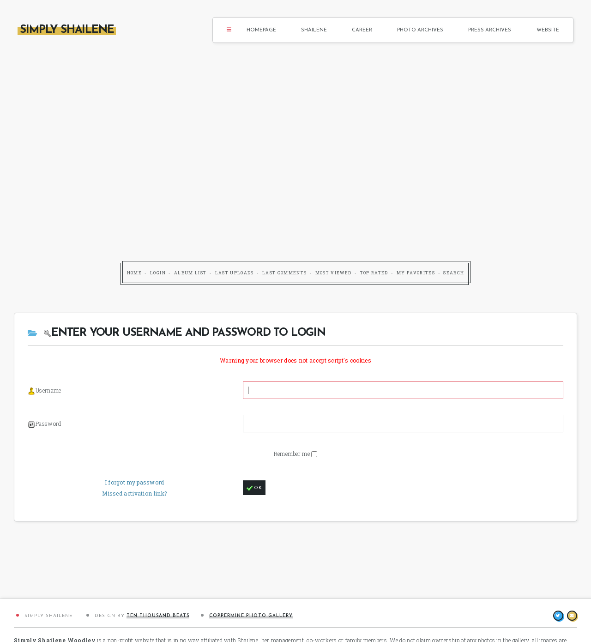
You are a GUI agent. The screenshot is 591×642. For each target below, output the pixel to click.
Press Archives (489, 30)
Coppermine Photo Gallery (251, 615)
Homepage (261, 30)
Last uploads (234, 272)
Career (362, 30)
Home (134, 272)
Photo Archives (420, 30)
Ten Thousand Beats (158, 615)
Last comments (284, 272)
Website (548, 30)
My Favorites (416, 272)
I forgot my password (134, 482)
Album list (190, 272)
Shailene (314, 30)
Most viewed (333, 272)
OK (254, 488)
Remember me (293, 453)
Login (158, 272)
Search (453, 272)
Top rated (374, 272)
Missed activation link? (134, 493)
